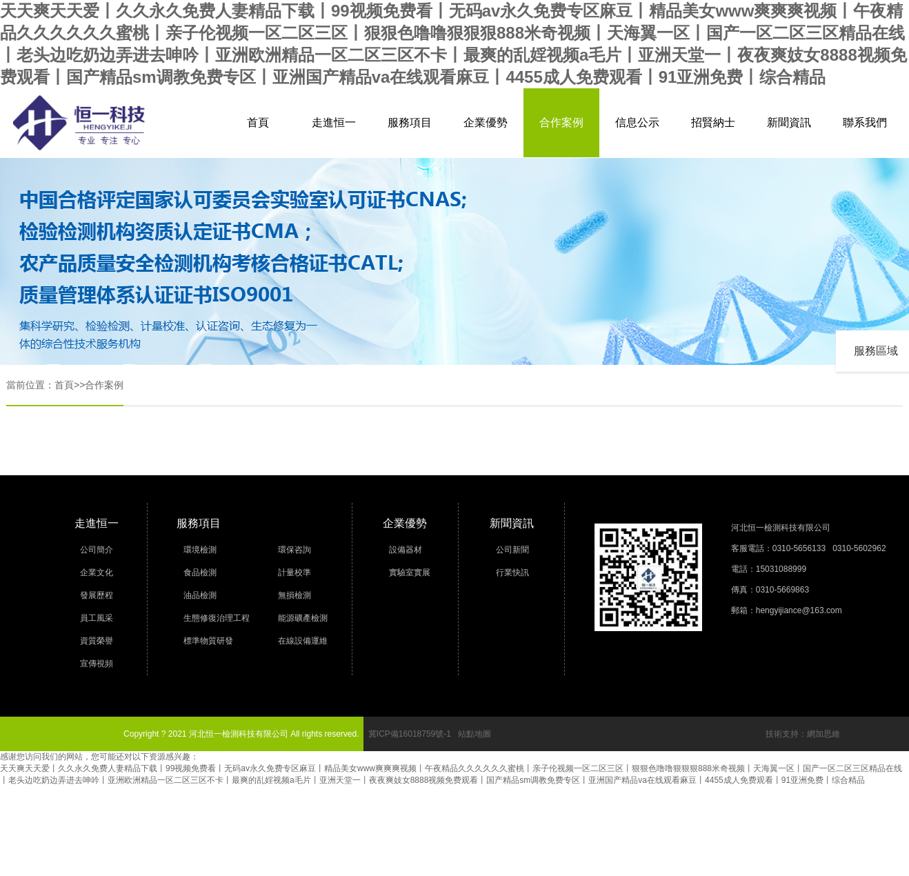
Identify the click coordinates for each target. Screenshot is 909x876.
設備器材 (405, 550)
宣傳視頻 (96, 663)
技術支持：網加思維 (803, 734)
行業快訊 (512, 572)
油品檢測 (200, 595)
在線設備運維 (303, 641)
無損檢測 (294, 595)
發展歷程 (96, 595)
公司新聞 (512, 550)
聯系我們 (865, 122)
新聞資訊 (789, 122)
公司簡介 (96, 550)
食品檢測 (200, 572)
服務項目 (410, 122)
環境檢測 (200, 550)
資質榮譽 (96, 641)
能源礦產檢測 (303, 618)
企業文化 (96, 572)
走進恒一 (334, 122)
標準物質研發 (208, 641)
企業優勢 (485, 122)
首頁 (258, 122)
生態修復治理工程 (216, 618)
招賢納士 (713, 122)
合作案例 (561, 122)
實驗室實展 (409, 572)
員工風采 (96, 618)
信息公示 (637, 122)
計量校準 (294, 572)
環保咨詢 (294, 550)
